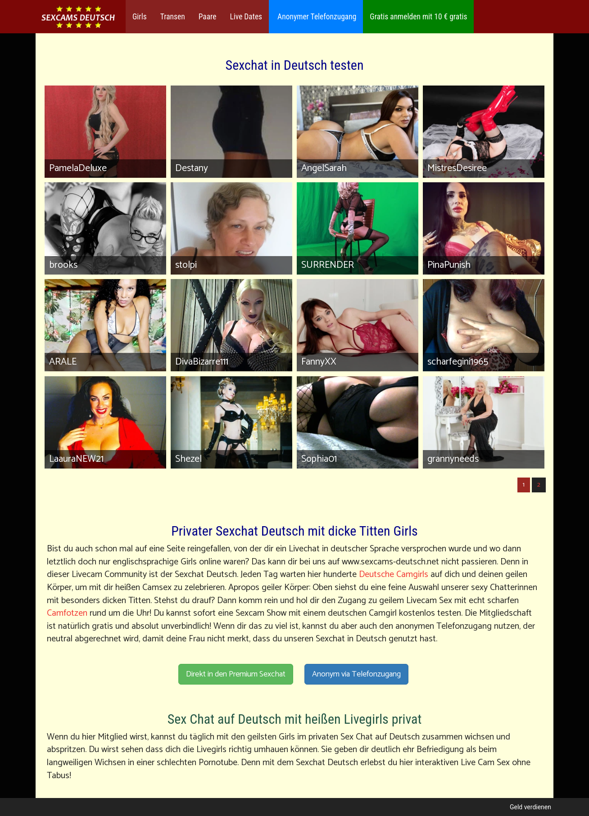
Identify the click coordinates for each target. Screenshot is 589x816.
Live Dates (246, 16)
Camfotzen (67, 613)
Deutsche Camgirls (393, 574)
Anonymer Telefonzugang (316, 16)
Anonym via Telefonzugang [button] (356, 674)
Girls (139, 16)
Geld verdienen (530, 807)
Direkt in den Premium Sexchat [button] (235, 674)
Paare (208, 16)
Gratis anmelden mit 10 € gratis (418, 16)
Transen (172, 16)
